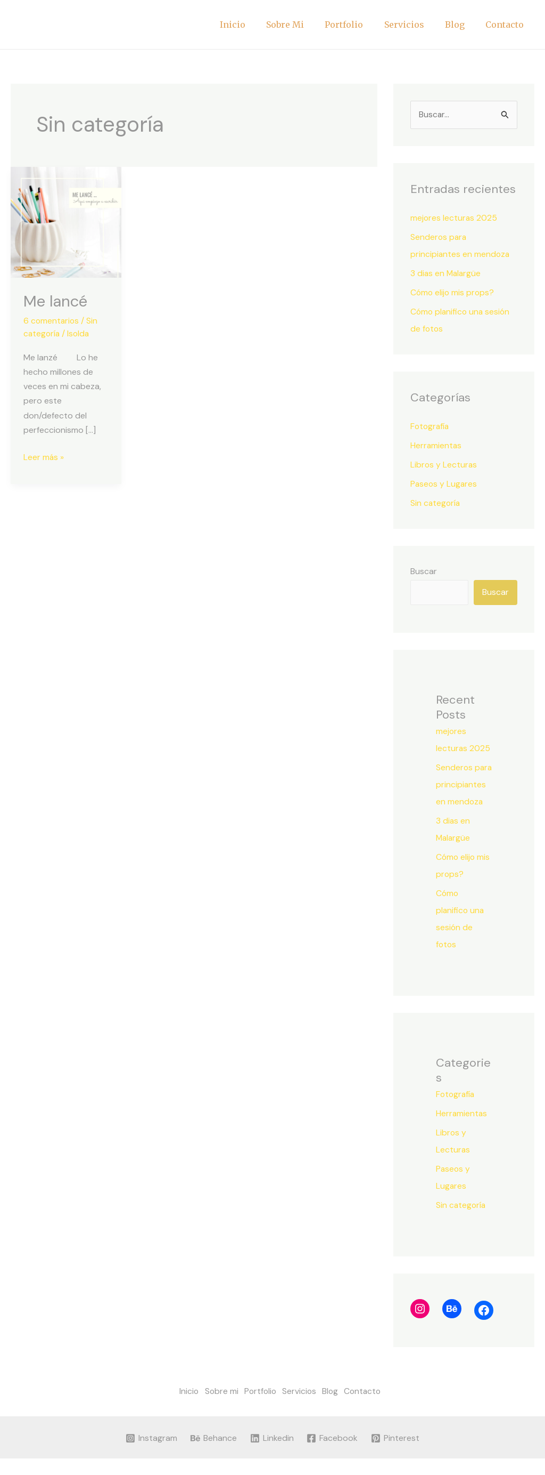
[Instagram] (151, 1455)
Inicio (254, 24)
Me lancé (56, 301)
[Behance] (213, 1455)
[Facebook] (332, 1455)
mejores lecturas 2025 (454, 217)
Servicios (414, 24)
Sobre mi (302, 24)
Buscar (423, 571)
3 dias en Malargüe (446, 273)
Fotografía (430, 426)
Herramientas (436, 445)
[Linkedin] (271, 1455)
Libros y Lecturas (444, 464)
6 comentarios (51, 320)
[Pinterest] (395, 1455)
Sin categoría (435, 503)
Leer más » (43, 455)
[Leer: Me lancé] (66, 221)
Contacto (507, 24)
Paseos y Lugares (444, 483)
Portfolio (357, 24)
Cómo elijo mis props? (453, 292)
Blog (460, 24)
